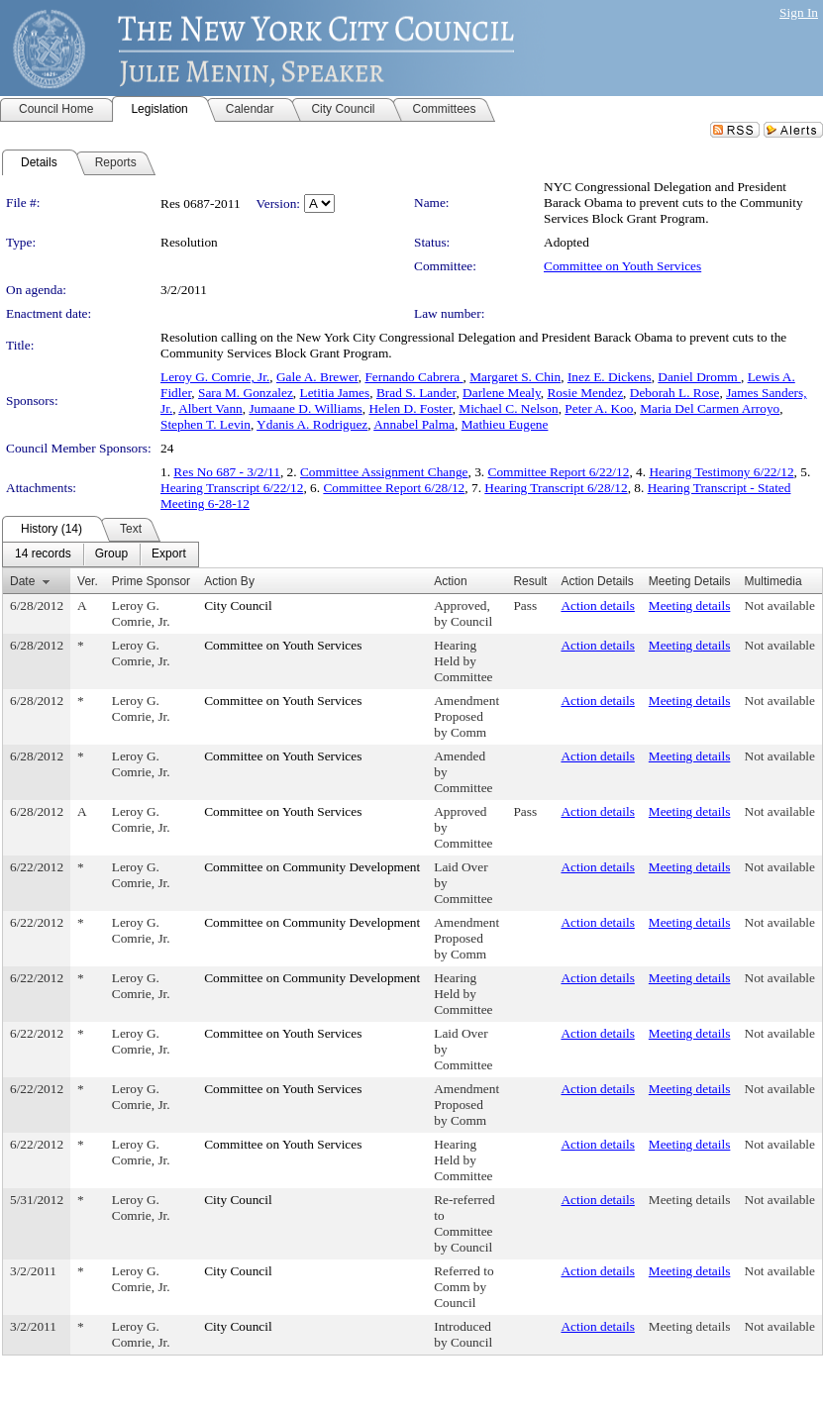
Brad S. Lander (416, 392)
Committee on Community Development (312, 866)
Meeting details (690, 605)
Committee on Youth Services (622, 265)
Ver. (87, 581)
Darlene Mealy (502, 392)
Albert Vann (210, 408)
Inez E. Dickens (609, 376)
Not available (780, 605)
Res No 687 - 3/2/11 (226, 471)
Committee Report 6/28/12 (393, 487)
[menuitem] (43, 554)
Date (22, 581)
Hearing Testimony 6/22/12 (721, 471)
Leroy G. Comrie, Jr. (214, 376)
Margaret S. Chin (515, 376)
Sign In (798, 12)
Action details (597, 605)
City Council (238, 605)
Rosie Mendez (585, 392)
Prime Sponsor (151, 581)
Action (450, 581)
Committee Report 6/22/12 (559, 471)
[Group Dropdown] (111, 554)
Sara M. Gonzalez (245, 392)
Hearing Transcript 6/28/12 (555, 487)
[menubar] (100, 554)
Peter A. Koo (599, 408)
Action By (229, 581)
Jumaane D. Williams (305, 408)
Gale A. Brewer (317, 376)
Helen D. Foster (410, 408)
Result (530, 581)
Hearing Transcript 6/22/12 (231, 487)
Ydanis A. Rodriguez (312, 424)
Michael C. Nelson (508, 408)
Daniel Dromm (699, 376)
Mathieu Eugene (505, 424)
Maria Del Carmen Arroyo (709, 408)
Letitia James (335, 392)
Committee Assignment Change (384, 471)
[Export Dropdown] (169, 554)
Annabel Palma (414, 424)
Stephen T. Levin (205, 424)
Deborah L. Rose (675, 392)
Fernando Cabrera (413, 376)
